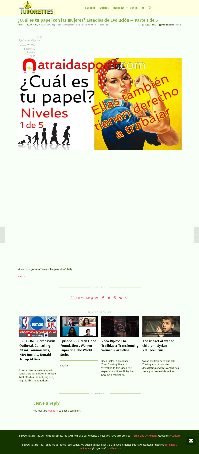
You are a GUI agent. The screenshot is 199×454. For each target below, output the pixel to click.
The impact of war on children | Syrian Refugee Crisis (158, 345)
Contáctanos (114, 448)
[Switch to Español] (90, 7)
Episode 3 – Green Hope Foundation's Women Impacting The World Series (78, 348)
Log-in (134, 7)
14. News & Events (29, 50)
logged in (53, 410)
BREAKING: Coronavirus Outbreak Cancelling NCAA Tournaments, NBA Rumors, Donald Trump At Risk (37, 350)
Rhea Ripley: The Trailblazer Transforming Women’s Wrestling (119, 345)
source (21, 276)
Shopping (119, 7)
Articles (104, 7)
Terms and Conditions (144, 435)
